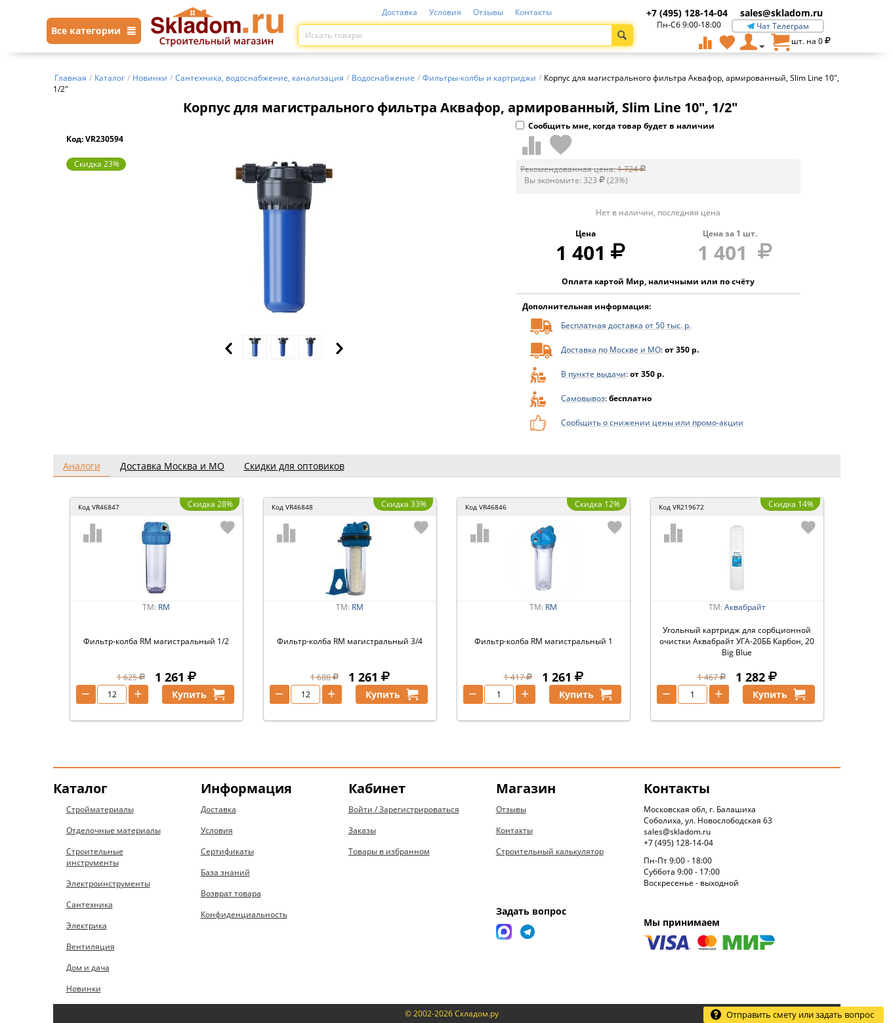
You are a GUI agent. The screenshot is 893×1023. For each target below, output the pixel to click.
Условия (445, 12)
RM (164, 607)
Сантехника (89, 904)
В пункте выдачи (593, 374)
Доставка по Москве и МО (611, 349)
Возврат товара (231, 893)
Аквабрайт (745, 607)
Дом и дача (88, 967)
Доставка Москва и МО (172, 466)
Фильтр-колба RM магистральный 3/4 (350, 641)
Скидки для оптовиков (294, 466)
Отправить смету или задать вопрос (792, 1014)
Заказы (362, 830)
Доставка (399, 12)
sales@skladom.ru (781, 13)
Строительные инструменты (94, 857)
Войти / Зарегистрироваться (403, 809)
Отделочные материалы (113, 830)
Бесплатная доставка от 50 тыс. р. (626, 325)
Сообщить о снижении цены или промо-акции (652, 422)
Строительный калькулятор (550, 851)
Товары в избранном (389, 851)
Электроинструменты (108, 883)
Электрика (86, 925)
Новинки (83, 988)
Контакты (533, 12)
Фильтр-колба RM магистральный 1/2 (156, 641)
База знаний (225, 872)
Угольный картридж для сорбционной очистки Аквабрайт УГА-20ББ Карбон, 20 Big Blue (736, 641)
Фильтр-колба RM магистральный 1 (543, 641)
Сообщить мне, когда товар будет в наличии (615, 125)
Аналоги (81, 466)
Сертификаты (227, 851)
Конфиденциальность (244, 914)
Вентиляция (90, 946)
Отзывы (488, 12)
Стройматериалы (100, 809)
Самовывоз (583, 398)
